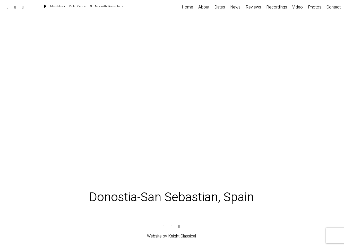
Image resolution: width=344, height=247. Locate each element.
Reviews (253, 7)
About (203, 7)
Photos (314, 7)
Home (187, 7)
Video (297, 7)
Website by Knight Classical (171, 236)
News (235, 7)
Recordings (276, 7)
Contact (333, 7)
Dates (219, 7)
